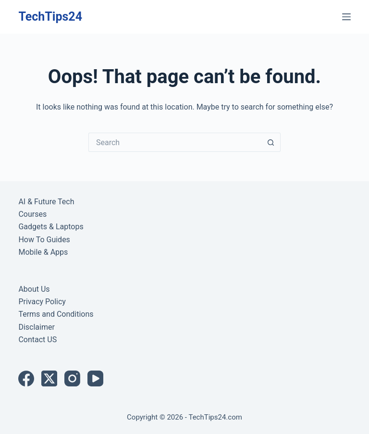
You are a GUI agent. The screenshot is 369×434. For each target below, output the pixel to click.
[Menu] (346, 16)
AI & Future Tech (46, 201)
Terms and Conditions (55, 314)
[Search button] (271, 142)
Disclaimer (36, 327)
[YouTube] (95, 378)
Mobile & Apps (43, 252)
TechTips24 (50, 17)
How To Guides (44, 239)
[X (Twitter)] (49, 378)
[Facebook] (26, 378)
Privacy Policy (42, 301)
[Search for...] (174, 142)
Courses (32, 214)
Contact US (37, 339)
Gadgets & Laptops (50, 226)
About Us (33, 289)
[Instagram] (72, 378)
